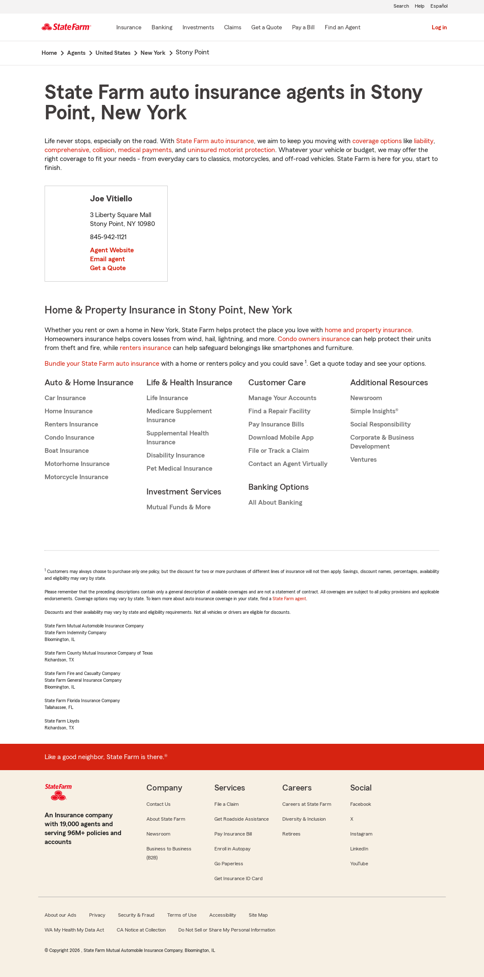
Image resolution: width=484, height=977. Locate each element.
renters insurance (145, 347)
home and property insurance (368, 330)
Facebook (360, 804)
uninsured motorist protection (231, 150)
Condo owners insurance (314, 339)
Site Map (258, 915)
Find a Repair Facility (279, 411)
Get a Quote (108, 268)
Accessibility (222, 915)
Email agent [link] (107, 259)
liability (423, 141)
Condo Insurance (69, 437)
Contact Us (158, 804)
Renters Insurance (71, 424)
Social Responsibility (380, 424)
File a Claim (226, 804)
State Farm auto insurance (215, 141)
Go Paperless (228, 863)
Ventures (363, 459)
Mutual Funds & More (178, 507)
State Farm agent (289, 598)
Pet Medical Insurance (179, 468)
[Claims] (232, 28)
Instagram (361, 833)
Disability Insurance (175, 455)
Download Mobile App (281, 437)
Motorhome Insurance (77, 463)
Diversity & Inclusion (304, 819)
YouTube (359, 863)
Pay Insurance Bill (233, 833)
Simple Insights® (374, 411)
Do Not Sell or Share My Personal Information (226, 929)
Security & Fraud (136, 915)
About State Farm (165, 819)
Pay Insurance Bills (276, 424)
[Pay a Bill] (303, 28)
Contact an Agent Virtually (287, 463)
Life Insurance (167, 398)
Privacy (97, 915)
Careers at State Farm (306, 804)
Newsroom (366, 398)
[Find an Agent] (342, 28)
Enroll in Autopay (232, 848)
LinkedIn (359, 848)
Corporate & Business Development (382, 442)
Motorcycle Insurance (76, 477)
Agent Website (112, 250)
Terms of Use (182, 915)
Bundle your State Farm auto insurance (102, 363)
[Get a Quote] (266, 28)
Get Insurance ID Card (238, 878)
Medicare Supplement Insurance (179, 416)
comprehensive (67, 150)
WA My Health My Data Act (74, 929)
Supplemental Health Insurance (177, 438)
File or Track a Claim (278, 450)
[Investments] (198, 28)
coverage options (377, 141)
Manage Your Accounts (282, 398)
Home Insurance (69, 411)
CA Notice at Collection (141, 929)
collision (104, 150)
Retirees (291, 833)
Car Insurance (65, 398)
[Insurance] (128, 28)
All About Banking (275, 502)
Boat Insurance (67, 450)
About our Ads (60, 915)
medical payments (145, 150)
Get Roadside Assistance (241, 819)
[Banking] (162, 28)
